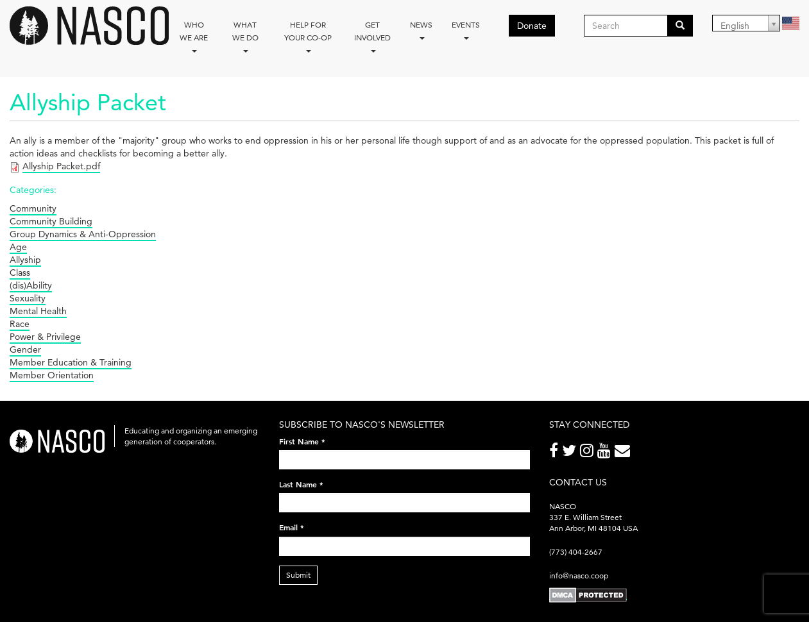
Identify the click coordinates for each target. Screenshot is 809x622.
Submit (298, 575)
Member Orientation (52, 375)
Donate (532, 25)
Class (20, 272)
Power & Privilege (45, 336)
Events (466, 30)
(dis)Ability (31, 285)
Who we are (194, 36)
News (421, 30)
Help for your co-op (308, 36)
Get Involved (372, 36)
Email (291, 527)
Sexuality (28, 298)
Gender (25, 349)
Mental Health (38, 311)
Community (33, 208)
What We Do (245, 36)
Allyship (25, 259)
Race (20, 324)
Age (18, 247)
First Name (302, 441)
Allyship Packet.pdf (61, 166)
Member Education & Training (71, 362)
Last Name (301, 484)
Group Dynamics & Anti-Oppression (83, 234)
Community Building (51, 221)
